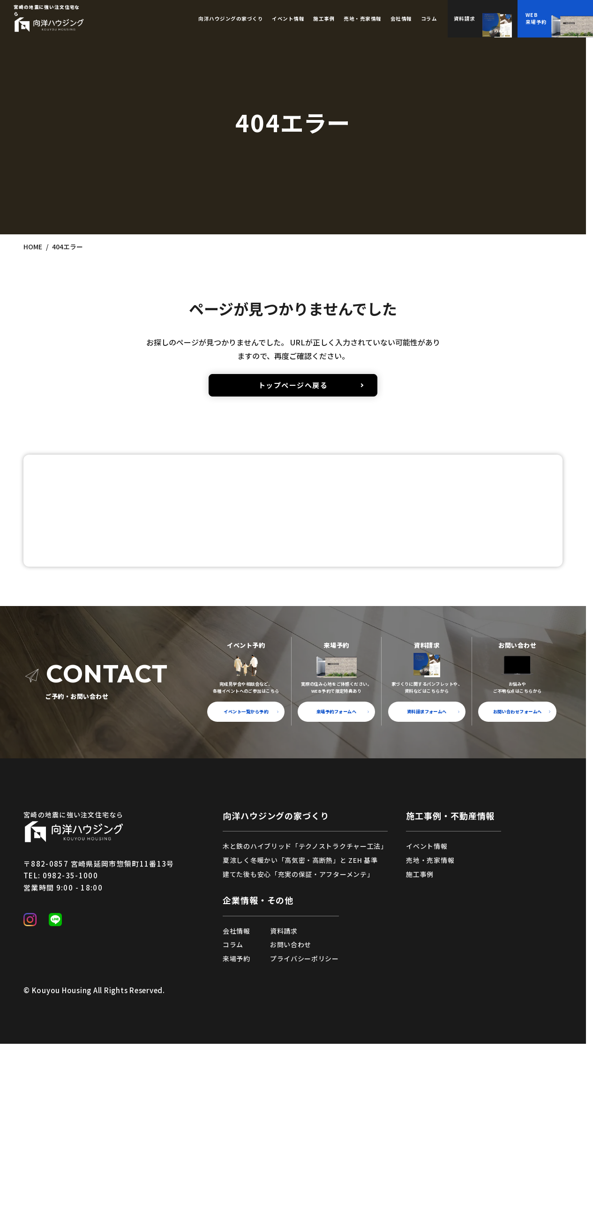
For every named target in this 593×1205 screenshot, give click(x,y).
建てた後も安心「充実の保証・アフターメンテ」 (298, 1031)
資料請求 (284, 1088)
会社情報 (401, 18)
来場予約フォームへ (336, 868)
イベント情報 (288, 18)
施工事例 (324, 18)
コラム (429, 18)
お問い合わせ (290, 1102)
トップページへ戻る (293, 385)
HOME (32, 246)
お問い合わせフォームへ (517, 868)
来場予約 (236, 1115)
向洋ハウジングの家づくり (276, 972)
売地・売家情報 (363, 18)
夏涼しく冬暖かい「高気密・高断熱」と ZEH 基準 (300, 1017)
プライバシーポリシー (304, 1115)
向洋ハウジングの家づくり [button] (230, 18)
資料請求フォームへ (427, 868)
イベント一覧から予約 (246, 868)
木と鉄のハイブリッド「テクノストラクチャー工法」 (305, 1003)
